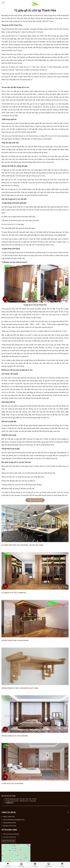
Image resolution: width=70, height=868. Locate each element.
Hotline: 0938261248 (8, 816)
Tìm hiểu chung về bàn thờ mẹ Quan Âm (14, 640)
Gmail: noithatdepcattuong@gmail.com (14, 819)
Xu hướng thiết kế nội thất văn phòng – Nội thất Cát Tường (22, 545)
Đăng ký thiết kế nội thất (9, 822)
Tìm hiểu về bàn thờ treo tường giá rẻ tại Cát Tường (19, 688)
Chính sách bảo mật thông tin (11, 834)
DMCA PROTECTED (8, 841)
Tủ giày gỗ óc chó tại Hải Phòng (12, 783)
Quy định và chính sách (9, 837)
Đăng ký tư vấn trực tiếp (9, 825)
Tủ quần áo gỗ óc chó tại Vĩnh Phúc (13, 593)
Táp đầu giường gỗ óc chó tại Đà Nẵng (14, 736)
